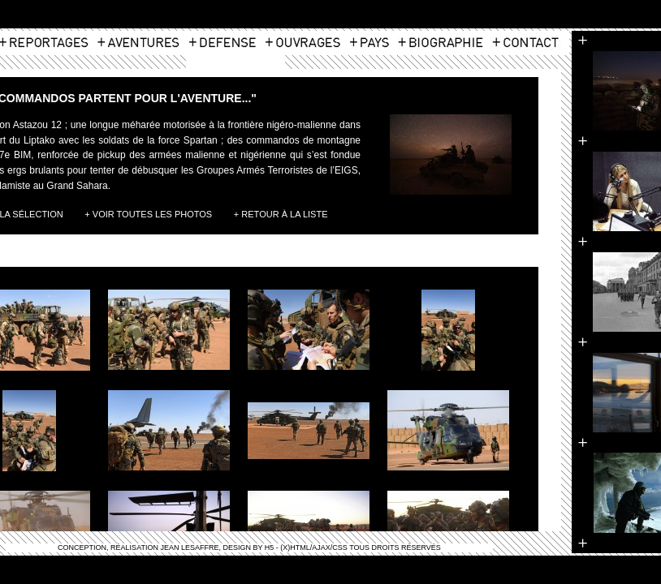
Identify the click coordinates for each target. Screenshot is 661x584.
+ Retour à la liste (281, 214)
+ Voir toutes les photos (148, 214)
